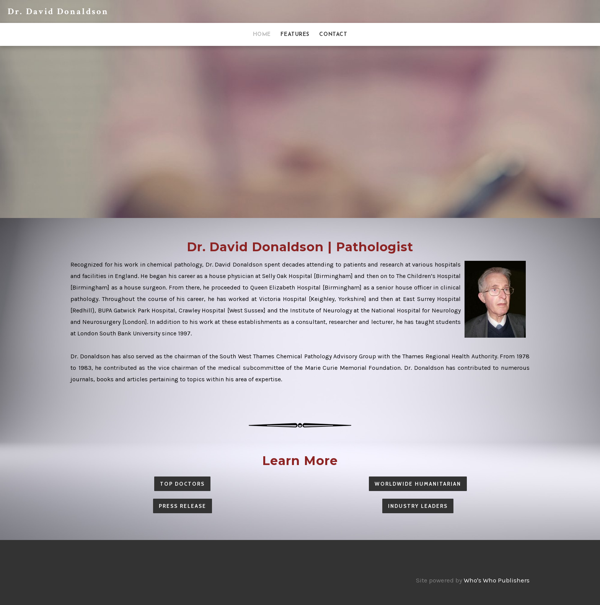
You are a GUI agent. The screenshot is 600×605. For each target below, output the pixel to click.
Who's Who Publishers (497, 580)
